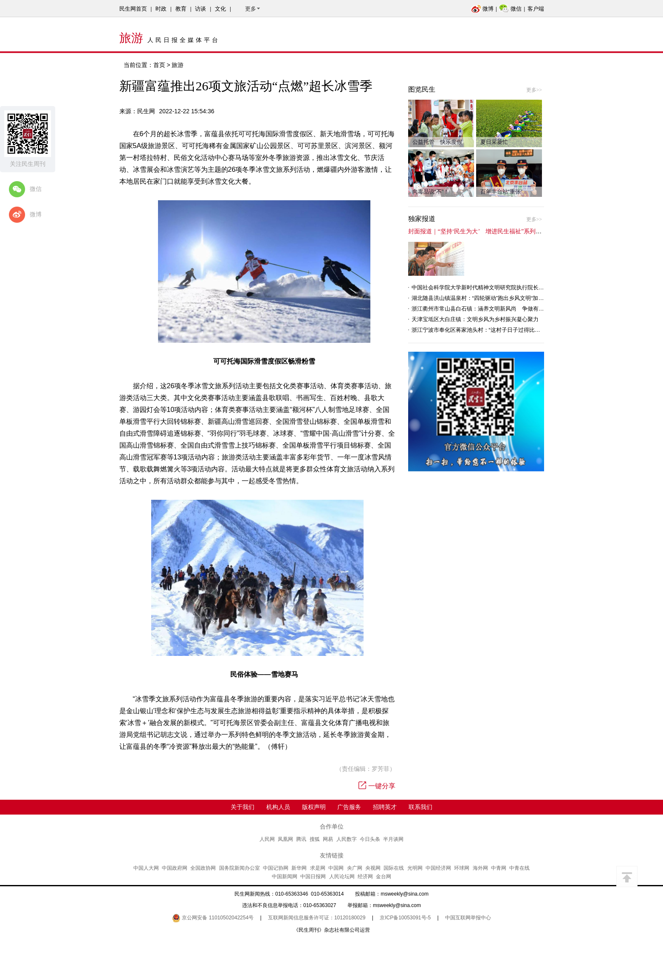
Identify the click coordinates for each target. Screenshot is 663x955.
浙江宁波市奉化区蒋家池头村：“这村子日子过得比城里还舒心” (488, 330)
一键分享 (376, 786)
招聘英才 (385, 807)
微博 (482, 9)
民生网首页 (133, 9)
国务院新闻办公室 (239, 868)
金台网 (383, 876)
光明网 (415, 868)
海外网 (480, 868)
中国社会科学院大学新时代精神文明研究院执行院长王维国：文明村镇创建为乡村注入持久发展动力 (533, 287)
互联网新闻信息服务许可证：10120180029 (316, 918)
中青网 (498, 868)
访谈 (200, 9)
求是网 (317, 868)
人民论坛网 (342, 876)
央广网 (354, 868)
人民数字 (346, 839)
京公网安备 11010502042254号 (213, 918)
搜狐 (315, 839)
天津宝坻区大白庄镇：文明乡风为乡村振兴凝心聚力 (475, 319)
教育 (180, 9)
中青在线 (519, 868)
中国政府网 (174, 868)
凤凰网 (285, 839)
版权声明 (314, 807)
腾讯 (301, 839)
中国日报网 (313, 876)
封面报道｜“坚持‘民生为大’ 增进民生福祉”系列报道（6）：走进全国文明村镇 (512, 231)
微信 (510, 9)
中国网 (336, 868)
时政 (160, 9)
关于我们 (242, 807)
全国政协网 (203, 868)
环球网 (461, 868)
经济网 (365, 876)
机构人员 (278, 807)
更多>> (534, 90)
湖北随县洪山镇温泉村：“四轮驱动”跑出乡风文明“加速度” (481, 298)
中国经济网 (438, 868)
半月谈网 (393, 839)
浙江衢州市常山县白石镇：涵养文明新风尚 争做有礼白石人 (486, 308)
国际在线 (394, 868)
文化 (220, 9)
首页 (159, 65)
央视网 (373, 868)
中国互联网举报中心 (468, 918)
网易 (328, 839)
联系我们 (420, 807)
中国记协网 (275, 868)
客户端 (536, 9)
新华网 (299, 868)
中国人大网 (146, 868)
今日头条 (370, 839)
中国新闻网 (284, 876)
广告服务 (349, 807)
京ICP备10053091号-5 (405, 918)
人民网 (267, 839)
